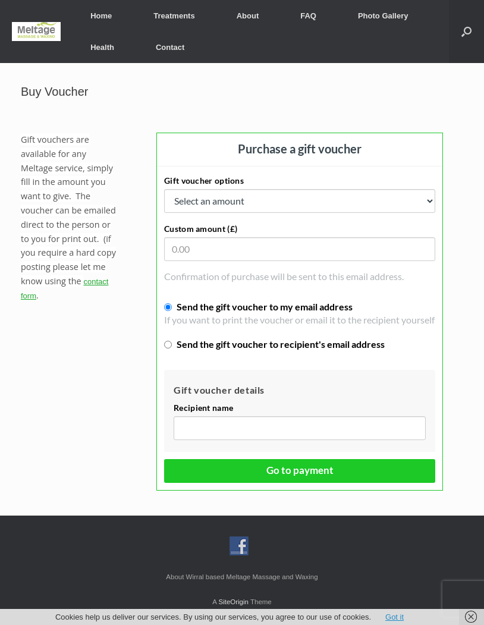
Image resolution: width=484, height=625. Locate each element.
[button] (466, 31)
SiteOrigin (233, 601)
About (248, 15)
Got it (394, 617)
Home (101, 15)
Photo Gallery (383, 15)
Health (102, 47)
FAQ (308, 15)
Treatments (173, 15)
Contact (170, 47)
